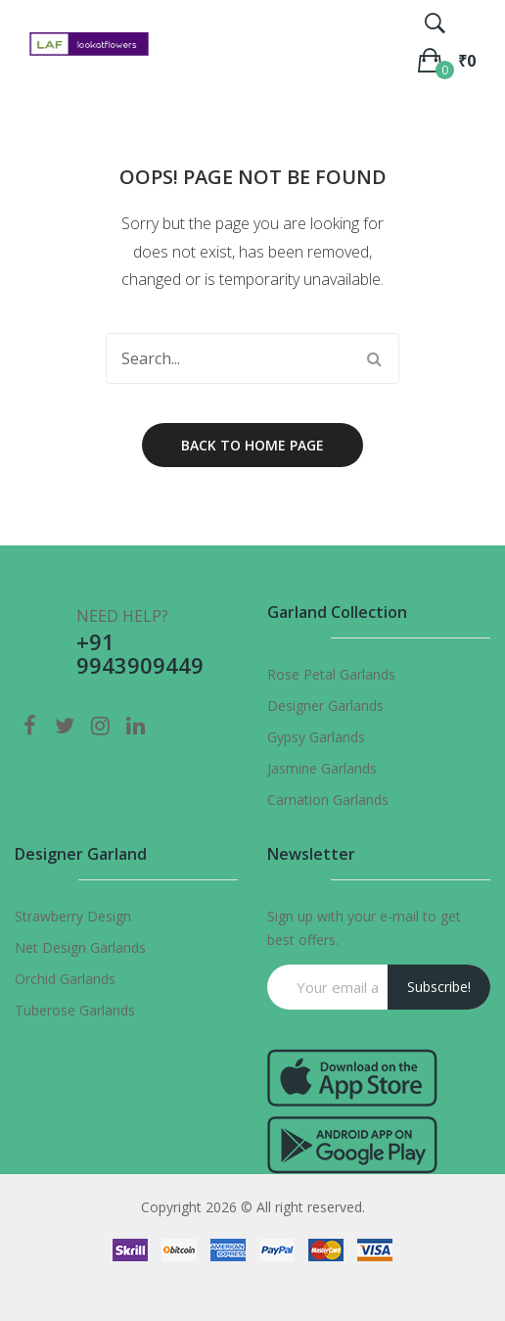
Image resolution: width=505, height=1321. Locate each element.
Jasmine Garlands (322, 768)
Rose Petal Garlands (331, 674)
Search (373, 358)
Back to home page (252, 445)
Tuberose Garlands (75, 1010)
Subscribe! (439, 986)
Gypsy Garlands (316, 737)
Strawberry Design (73, 916)
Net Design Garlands (80, 947)
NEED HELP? (122, 616)
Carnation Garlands (328, 799)
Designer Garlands (325, 705)
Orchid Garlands (65, 978)
